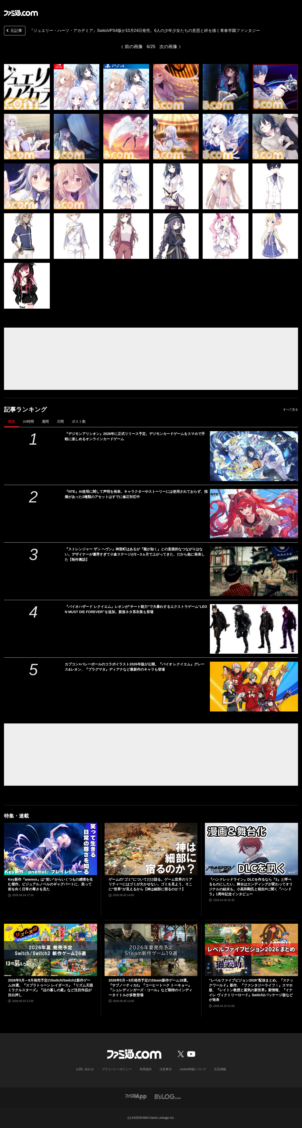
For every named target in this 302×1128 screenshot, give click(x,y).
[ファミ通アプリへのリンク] (136, 1096)
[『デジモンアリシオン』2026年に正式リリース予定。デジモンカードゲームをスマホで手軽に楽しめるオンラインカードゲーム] (254, 456)
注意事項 (166, 1069)
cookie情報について (193, 1069)
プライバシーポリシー (117, 1069)
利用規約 (146, 1069)
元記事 (13, 31)
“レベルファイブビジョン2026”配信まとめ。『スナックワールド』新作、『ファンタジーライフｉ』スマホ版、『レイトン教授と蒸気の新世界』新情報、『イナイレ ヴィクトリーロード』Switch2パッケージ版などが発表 (251, 990)
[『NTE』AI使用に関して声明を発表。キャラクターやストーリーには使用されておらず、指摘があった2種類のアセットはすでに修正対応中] (254, 514)
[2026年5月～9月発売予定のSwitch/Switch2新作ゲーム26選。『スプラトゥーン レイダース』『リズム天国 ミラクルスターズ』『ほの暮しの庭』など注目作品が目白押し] (50, 950)
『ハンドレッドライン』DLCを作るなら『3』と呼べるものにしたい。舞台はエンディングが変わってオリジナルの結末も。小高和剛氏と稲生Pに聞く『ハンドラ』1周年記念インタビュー (251, 886)
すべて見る (290, 409)
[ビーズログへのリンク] (168, 1096)
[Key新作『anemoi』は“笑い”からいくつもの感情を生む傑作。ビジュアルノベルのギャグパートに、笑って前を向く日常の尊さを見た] (50, 849)
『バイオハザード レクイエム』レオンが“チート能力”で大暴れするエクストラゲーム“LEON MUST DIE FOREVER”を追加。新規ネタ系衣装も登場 (136, 609)
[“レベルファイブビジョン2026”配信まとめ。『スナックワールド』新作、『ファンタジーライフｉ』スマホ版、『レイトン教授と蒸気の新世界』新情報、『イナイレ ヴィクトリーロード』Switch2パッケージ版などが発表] (251, 950)
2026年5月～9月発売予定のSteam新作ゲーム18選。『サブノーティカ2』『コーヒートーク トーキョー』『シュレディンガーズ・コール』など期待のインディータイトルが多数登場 (150, 987)
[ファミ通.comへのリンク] (21, 13)
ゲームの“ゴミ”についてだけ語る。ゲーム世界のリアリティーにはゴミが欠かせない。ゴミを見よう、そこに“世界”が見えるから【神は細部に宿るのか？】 (150, 884)
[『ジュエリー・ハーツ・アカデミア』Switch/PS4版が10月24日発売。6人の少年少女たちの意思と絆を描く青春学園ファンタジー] (27, 87)
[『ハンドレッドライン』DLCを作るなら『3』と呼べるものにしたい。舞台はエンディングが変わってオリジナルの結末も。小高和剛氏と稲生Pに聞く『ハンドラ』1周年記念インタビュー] (251, 849)
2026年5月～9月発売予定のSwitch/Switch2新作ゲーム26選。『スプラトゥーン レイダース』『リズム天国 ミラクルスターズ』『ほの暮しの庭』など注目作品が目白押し (50, 987)
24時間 (28, 421)
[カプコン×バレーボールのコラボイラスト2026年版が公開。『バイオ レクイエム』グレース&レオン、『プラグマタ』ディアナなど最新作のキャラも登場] (254, 686)
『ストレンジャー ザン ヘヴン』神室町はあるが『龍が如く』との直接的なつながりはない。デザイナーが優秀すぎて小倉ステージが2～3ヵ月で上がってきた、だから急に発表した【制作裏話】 (135, 554)
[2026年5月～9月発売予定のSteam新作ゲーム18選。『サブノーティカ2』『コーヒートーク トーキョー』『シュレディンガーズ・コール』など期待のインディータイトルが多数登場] (151, 950)
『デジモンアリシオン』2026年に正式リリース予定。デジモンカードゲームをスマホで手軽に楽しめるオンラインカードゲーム (135, 436)
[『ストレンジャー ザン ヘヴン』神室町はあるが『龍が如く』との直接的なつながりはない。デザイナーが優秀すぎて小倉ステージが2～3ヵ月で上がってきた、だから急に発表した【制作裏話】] (254, 571)
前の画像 (134, 46)
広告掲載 (220, 1069)
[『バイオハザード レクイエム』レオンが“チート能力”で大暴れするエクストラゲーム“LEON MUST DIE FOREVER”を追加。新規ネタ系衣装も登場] (254, 629)
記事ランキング (25, 409)
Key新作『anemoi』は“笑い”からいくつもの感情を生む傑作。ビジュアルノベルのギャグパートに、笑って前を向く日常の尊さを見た (50, 884)
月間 (60, 421)
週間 (45, 421)
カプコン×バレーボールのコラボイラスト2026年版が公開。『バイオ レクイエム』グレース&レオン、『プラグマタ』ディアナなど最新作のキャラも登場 (134, 666)
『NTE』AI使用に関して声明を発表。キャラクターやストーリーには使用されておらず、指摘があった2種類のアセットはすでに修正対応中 (136, 494)
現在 (11, 421)
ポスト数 (79, 421)
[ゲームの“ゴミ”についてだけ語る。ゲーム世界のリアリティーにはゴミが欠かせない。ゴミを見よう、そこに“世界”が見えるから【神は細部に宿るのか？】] (151, 849)
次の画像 (168, 46)
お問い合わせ (85, 1069)
